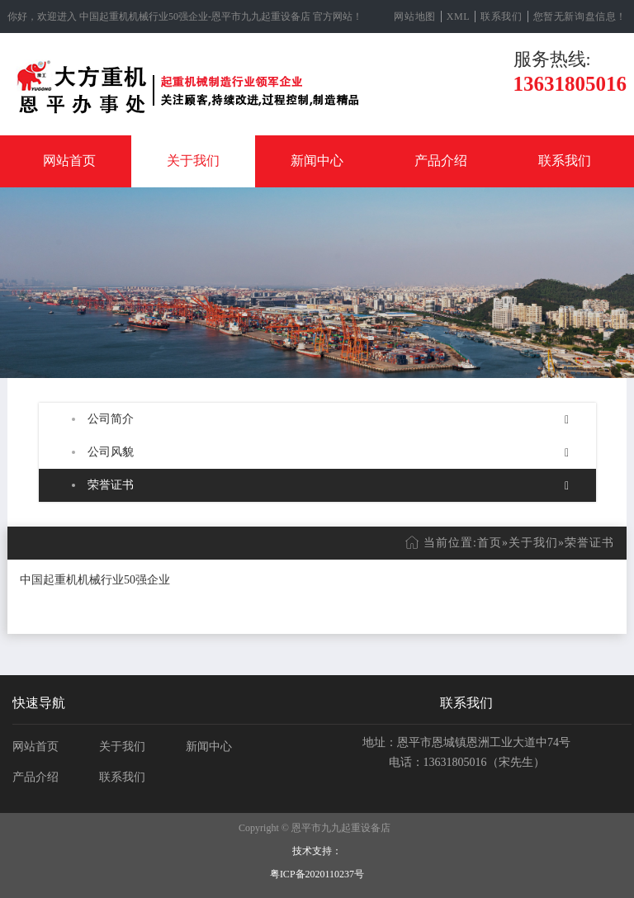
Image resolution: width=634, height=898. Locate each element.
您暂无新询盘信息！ (580, 16)
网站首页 (69, 161)
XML (458, 16)
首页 (489, 542)
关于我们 (193, 161)
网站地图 (414, 16)
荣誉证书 (111, 485)
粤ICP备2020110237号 (317, 874)
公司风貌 (111, 452)
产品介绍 (440, 161)
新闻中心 (317, 161)
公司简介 (111, 419)
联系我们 (501, 16)
